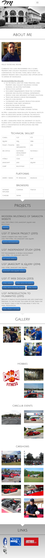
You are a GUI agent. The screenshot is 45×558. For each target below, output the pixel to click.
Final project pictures (11, 309)
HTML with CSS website (24, 283)
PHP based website (9, 258)
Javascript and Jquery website (14, 271)
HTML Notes (32, 287)
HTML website (8, 283)
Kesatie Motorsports (10, 242)
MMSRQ (6, 227)
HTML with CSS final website (14, 287)
